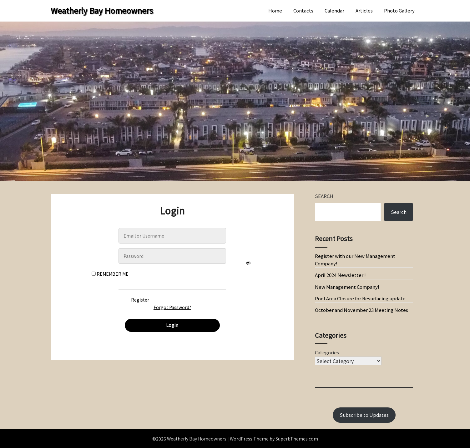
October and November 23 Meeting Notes (361, 310)
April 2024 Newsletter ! (340, 275)
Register (140, 300)
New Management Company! (347, 286)
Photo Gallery (399, 10)
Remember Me (110, 274)
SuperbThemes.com (296, 439)
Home (275, 10)
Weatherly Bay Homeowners (102, 10)
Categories (327, 352)
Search (324, 196)
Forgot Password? (172, 307)
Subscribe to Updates (364, 414)
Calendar (334, 10)
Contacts (303, 10)
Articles (364, 10)
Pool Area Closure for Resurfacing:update (360, 298)
